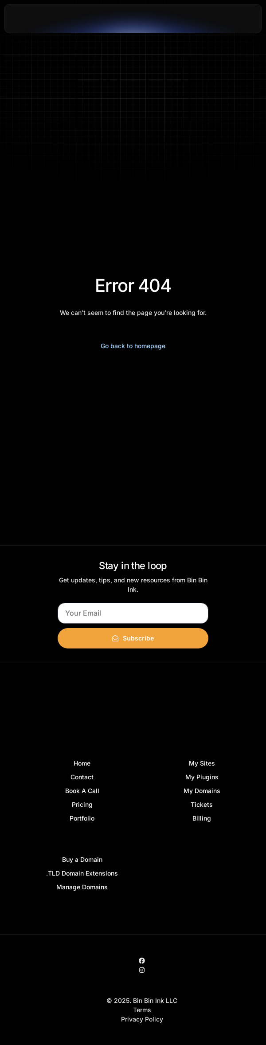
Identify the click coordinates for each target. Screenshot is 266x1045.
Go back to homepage (133, 346)
